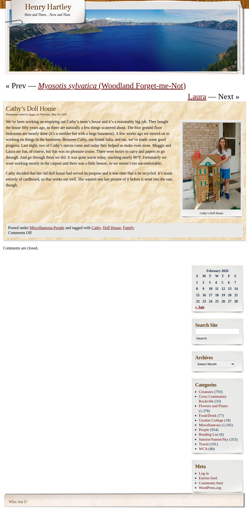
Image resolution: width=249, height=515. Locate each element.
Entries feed (208, 478)
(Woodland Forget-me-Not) (112, 85)
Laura (197, 96)
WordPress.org (210, 487)
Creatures (206, 392)
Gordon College (211, 420)
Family (128, 228)
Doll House (112, 228)
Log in (204, 473)
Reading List (209, 434)
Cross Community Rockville (213, 398)
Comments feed (211, 483)
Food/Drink (208, 415)
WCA (203, 449)
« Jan (199, 307)
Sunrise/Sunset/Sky (213, 439)
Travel (204, 444)
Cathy (96, 228)
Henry (32, 114)
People (59, 228)
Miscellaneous (41, 228)
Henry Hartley (48, 7)
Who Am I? (18, 502)
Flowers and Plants (213, 406)
